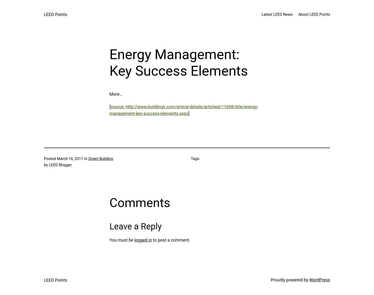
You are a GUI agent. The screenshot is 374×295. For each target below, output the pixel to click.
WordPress (319, 279)
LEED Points (55, 14)
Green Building (100, 158)
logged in (143, 240)
